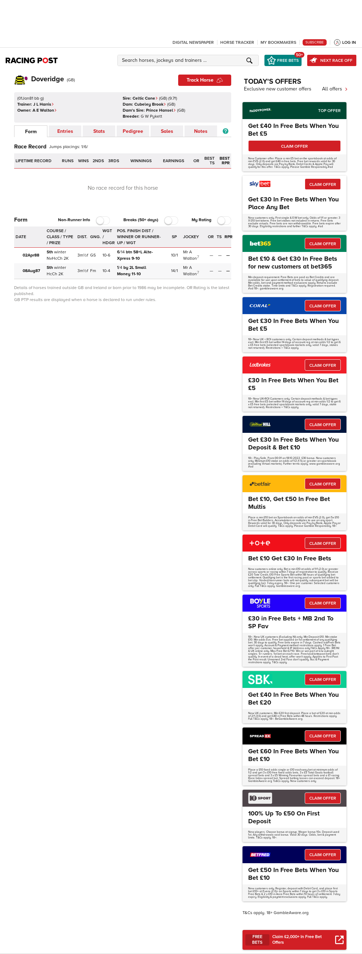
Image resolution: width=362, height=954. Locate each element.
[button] (189, 60)
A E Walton (45, 110)
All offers (335, 89)
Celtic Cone (145, 98)
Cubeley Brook (150, 104)
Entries (65, 131)
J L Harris (43, 104)
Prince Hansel (161, 110)
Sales (167, 131)
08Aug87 (31, 270)
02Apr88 (31, 255)
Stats (99, 131)
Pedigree (133, 131)
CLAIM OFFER (294, 146)
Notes (201, 131)
